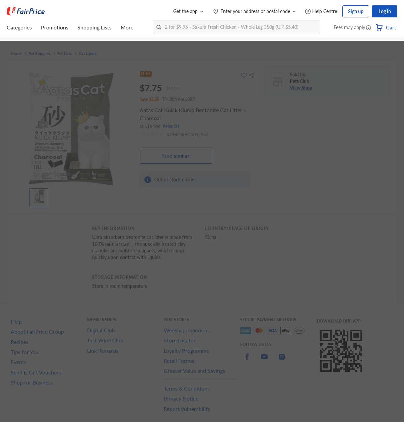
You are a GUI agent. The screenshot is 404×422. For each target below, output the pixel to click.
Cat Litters (87, 54)
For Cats (64, 54)
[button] (368, 28)
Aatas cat (171, 126)
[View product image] (39, 196)
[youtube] (264, 360)
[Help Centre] (321, 11)
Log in (385, 11)
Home (16, 54)
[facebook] (247, 360)
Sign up (355, 11)
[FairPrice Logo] (26, 11)
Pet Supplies (39, 54)
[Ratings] (175, 134)
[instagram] (281, 360)
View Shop (301, 88)
